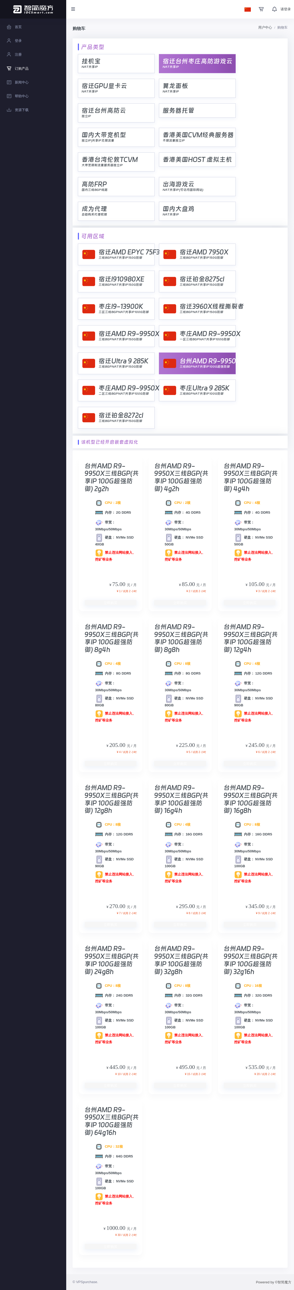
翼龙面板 (175, 86)
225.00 (187, 745)
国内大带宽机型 (104, 135)
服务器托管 (178, 110)
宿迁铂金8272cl (121, 415)
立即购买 (110, 603)
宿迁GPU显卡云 (104, 86)
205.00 (118, 745)
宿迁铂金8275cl (202, 279)
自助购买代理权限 (94, 214)
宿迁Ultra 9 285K (123, 361)
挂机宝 (91, 61)
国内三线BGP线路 (95, 190)
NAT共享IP (90, 67)
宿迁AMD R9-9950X (129, 333)
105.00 (257, 584)
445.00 (118, 1067)
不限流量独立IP (174, 140)
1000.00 (116, 1228)
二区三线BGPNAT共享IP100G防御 (124, 393)
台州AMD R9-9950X (210, 361)
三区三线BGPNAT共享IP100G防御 (124, 312)
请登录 (285, 9)
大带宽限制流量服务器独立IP (102, 165)
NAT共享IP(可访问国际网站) (183, 190)
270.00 (118, 906)
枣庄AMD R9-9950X (210, 333)
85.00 (189, 584)
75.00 (119, 584)
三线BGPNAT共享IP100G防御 (202, 393)
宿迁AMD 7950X (204, 252)
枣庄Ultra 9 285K (204, 388)
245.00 (257, 745)
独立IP (86, 116)
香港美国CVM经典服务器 (198, 135)
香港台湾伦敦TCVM (110, 159)
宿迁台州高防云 (104, 110)
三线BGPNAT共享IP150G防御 (120, 257)
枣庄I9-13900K (121, 306)
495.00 (187, 1067)
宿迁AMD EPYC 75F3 (129, 252)
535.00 (257, 1067)
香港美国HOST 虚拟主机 (197, 159)
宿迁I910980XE (121, 279)
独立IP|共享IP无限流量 (98, 140)
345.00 (257, 906)
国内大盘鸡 (178, 209)
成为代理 (94, 209)
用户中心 (265, 27)
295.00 (187, 906)
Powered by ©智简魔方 (273, 1282)
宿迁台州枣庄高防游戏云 (198, 61)
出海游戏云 (178, 184)
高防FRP (94, 184)
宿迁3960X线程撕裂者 (212, 306)
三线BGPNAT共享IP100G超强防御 (205, 366)
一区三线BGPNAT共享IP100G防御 (205, 339)
